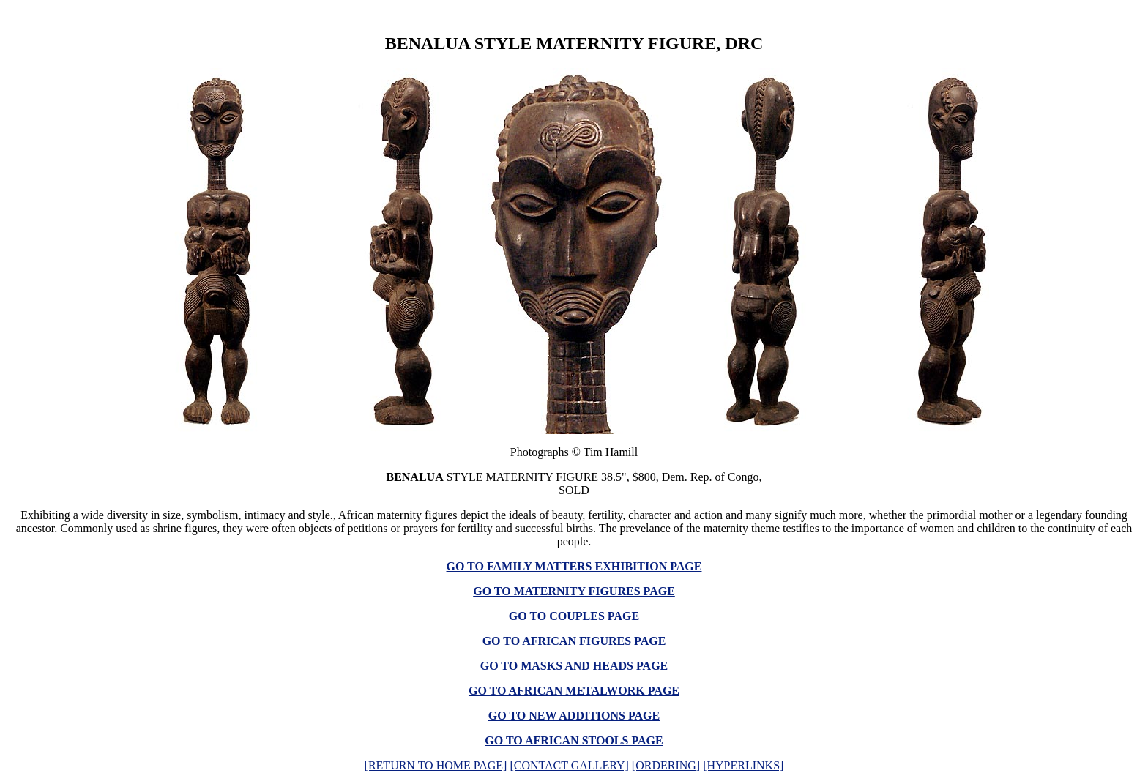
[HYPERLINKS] (743, 765)
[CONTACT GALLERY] (569, 765)
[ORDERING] (666, 765)
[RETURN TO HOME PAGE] (436, 765)
